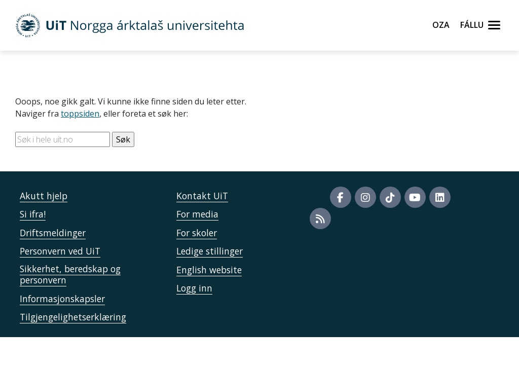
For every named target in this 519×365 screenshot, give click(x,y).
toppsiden (80, 113)
